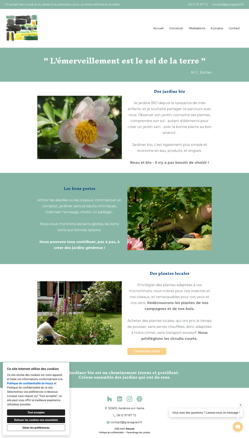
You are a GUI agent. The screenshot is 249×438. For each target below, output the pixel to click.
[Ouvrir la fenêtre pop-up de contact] (238, 427)
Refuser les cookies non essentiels (36, 420)
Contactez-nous (147, 351)
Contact (234, 28)
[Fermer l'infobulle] (241, 405)
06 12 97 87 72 (198, 4)
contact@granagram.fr (228, 4)
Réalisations (197, 28)
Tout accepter (36, 412)
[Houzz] (109, 399)
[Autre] (139, 399)
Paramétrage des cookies (138, 432)
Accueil (158, 28)
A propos (217, 28)
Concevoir (176, 28)
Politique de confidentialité (111, 432)
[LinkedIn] (119, 399)
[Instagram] (129, 399)
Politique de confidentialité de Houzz (30, 383)
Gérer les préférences (36, 427)
